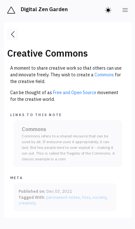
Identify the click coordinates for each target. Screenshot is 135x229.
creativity (27, 202)
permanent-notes (63, 197)
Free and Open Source (74, 92)
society (99, 197)
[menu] (125, 10)
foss (86, 197)
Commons (104, 75)
